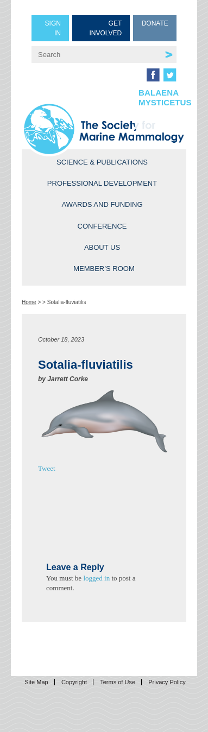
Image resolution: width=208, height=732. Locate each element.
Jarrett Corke (67, 379)
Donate (155, 23)
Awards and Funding (101, 204)
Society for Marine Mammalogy (104, 129)
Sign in (53, 28)
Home (29, 302)
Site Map (36, 682)
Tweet (46, 468)
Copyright (74, 682)
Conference (102, 226)
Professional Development (102, 183)
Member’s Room (104, 268)
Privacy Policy (166, 682)
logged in (96, 578)
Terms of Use (117, 682)
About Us (102, 247)
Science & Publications (102, 162)
